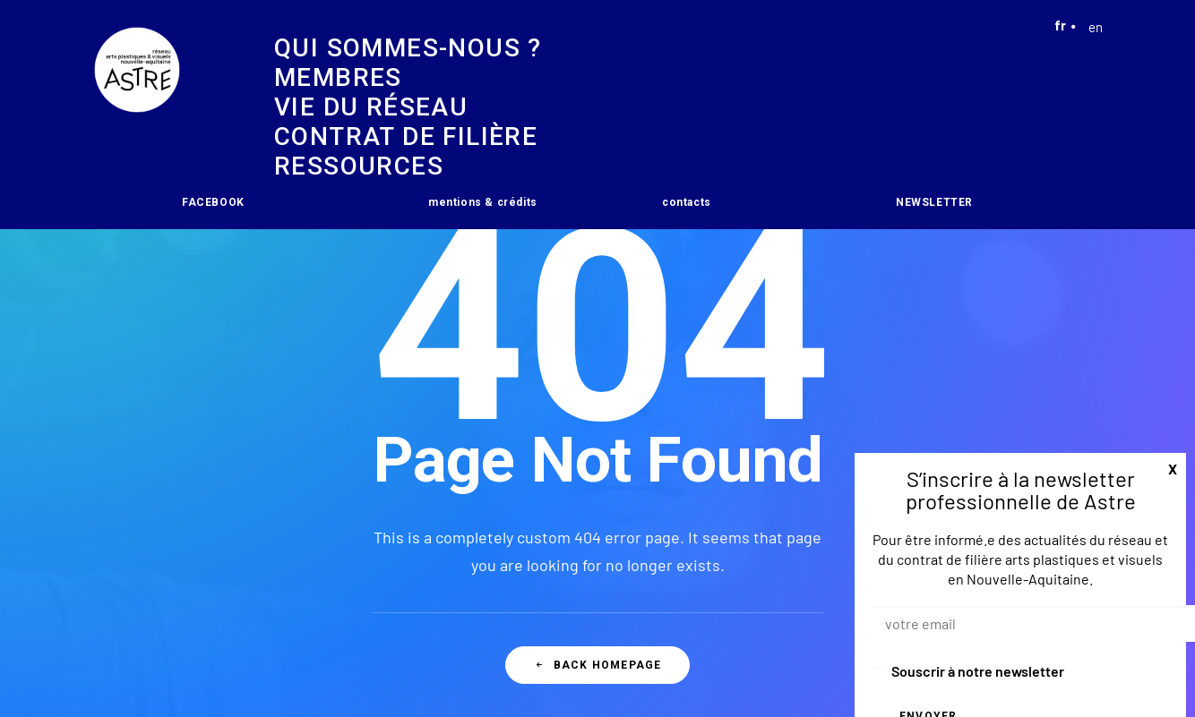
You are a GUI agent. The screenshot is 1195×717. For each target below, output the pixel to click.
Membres (338, 77)
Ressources (358, 166)
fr (1060, 25)
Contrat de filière (405, 136)
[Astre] (137, 114)
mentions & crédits (482, 202)
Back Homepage (598, 665)
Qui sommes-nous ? (408, 48)
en (1087, 27)
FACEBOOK (213, 202)
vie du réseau (371, 107)
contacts (686, 202)
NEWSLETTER (934, 202)
